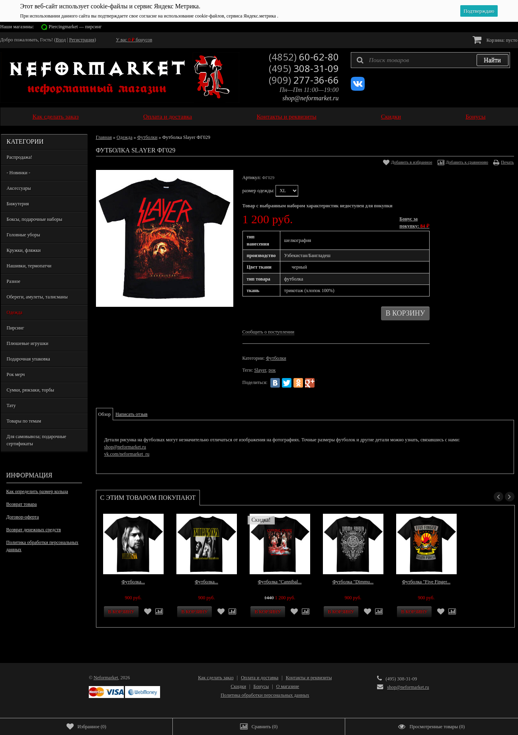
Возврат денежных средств (33, 529)
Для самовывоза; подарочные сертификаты (36, 440)
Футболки (147, 137)
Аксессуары (19, 188)
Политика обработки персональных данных (42, 546)
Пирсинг (15, 328)
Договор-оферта (22, 517)
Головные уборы (23, 235)
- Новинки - (18, 172)
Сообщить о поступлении (268, 332)
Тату (11, 405)
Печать (507, 162)
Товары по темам (24, 421)
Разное (14, 281)
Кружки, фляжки (24, 250)
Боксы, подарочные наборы (35, 219)
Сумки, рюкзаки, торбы (31, 390)
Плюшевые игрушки (28, 343)
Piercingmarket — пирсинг (75, 26)
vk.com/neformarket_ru (127, 454)
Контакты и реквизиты (286, 116)
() (86, 726)
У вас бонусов (134, 40)
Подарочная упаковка (28, 359)
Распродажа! (19, 157)
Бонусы (475, 116)
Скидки (391, 116)
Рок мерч (16, 374)
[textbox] (430, 60)
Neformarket (106, 677)
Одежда (15, 312)
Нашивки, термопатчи (29, 266)
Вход (61, 40)
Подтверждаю (478, 11)
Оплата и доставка (167, 116)
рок (272, 370)
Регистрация (82, 40)
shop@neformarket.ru (310, 98)
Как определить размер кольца (37, 491)
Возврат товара (21, 504)
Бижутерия (18, 204)
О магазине (287, 686)
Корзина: (495, 40)
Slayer (260, 370)
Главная (104, 137)
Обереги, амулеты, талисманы (37, 297)
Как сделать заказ (56, 116)
